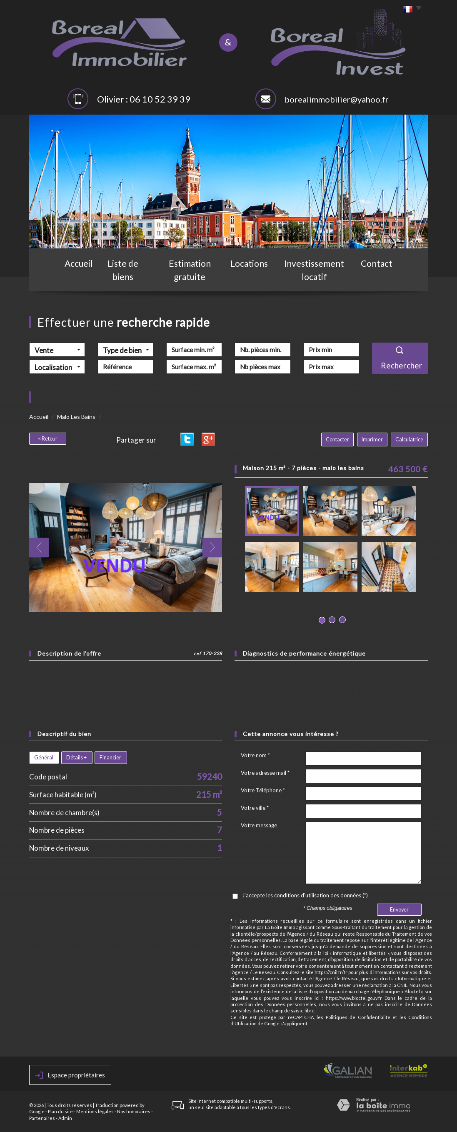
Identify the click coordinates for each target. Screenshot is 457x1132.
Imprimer (372, 439)
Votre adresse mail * (265, 772)
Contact (381, 278)
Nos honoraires (133, 1111)
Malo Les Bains (76, 416)
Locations (252, 278)
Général (43, 757)
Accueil (75, 278)
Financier (110, 757)
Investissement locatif (318, 278)
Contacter (337, 439)
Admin (65, 1118)
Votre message (259, 825)
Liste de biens (124, 278)
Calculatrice (409, 439)
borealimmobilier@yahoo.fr (337, 99)
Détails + (76, 757)
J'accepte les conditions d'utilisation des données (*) (305, 895)
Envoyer (399, 910)
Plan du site (60, 1111)
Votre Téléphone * (263, 790)
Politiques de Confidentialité (358, 1017)
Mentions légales (95, 1111)
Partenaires (42, 1118)
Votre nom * (255, 755)
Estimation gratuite (190, 278)
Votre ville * (255, 807)
